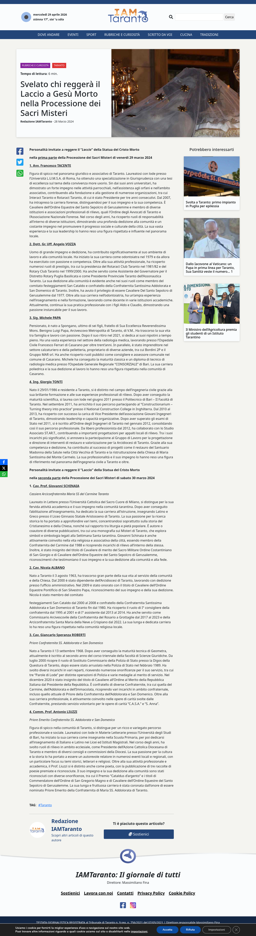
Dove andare (49, 34)
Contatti (125, 893)
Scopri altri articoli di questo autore (72, 829)
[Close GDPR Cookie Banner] (236, 929)
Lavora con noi (98, 893)
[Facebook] (4, 462)
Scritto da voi (160, 34)
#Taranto (45, 805)
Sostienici (139, 834)
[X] (4, 468)
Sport (91, 34)
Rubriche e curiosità (122, 34)
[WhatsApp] (4, 474)
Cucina (186, 34)
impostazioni (139, 931)
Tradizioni (209, 34)
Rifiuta (190, 930)
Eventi (73, 34)
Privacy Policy (151, 893)
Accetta (167, 930)
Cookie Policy (182, 893)
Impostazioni (216, 930)
